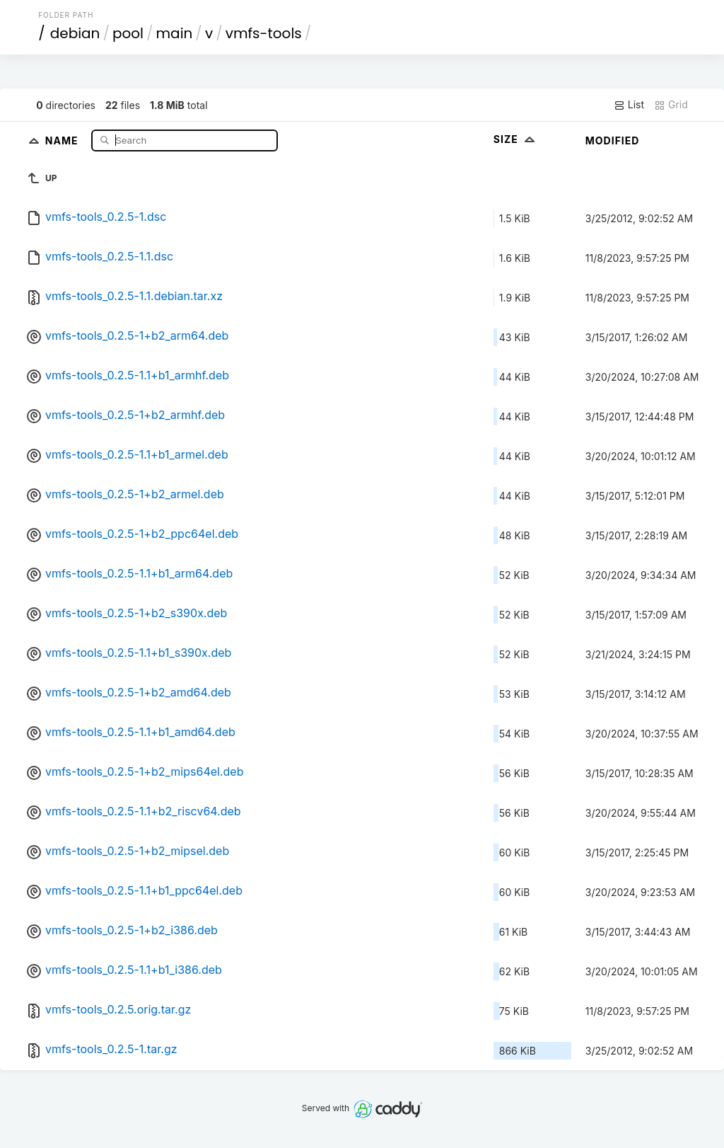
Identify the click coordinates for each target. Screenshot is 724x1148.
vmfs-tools (264, 33)
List (629, 104)
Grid (671, 104)
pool (128, 33)
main (174, 33)
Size (516, 139)
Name (63, 140)
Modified (612, 140)
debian (75, 33)
